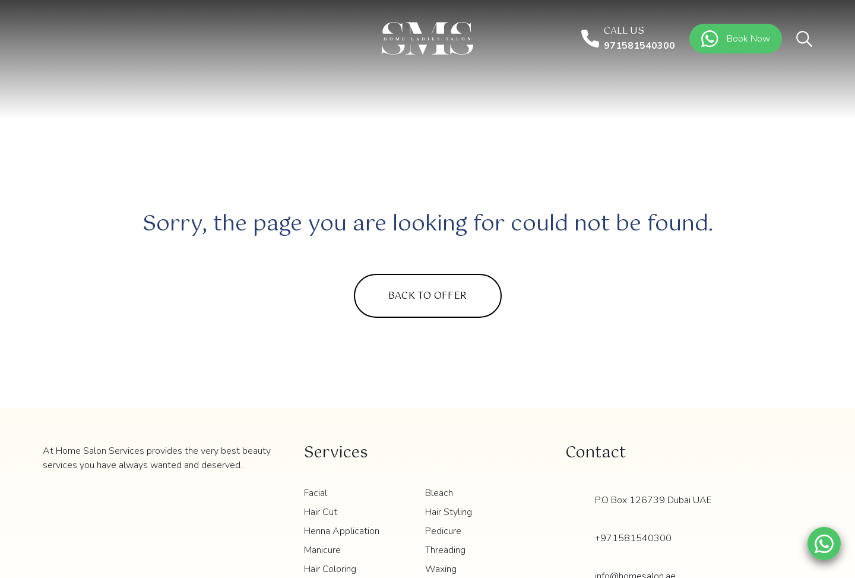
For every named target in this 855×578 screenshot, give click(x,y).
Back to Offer (427, 296)
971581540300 (639, 45)
